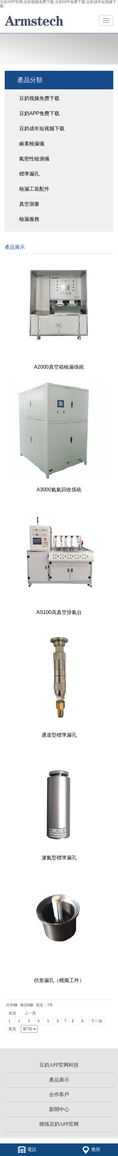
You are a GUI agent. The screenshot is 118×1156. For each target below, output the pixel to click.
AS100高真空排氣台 (58, 612)
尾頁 (12, 1029)
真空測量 (29, 204)
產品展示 (59, 1079)
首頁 (12, 1013)
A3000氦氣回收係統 (59, 489)
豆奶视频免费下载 (39, 98)
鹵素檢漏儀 (31, 143)
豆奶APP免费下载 (39, 113)
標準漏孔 (29, 173)
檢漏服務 (29, 219)
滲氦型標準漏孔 (59, 857)
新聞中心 (59, 1109)
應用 (91, 1149)
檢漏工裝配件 (34, 189)
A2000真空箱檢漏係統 (59, 367)
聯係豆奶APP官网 (59, 1124)
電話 (27, 1149)
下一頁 (96, 1021)
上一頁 (30, 1013)
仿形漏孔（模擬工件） (59, 980)
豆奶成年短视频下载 (42, 128)
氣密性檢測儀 (34, 158)
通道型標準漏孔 (59, 735)
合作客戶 (59, 1094)
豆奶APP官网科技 (59, 1065)
